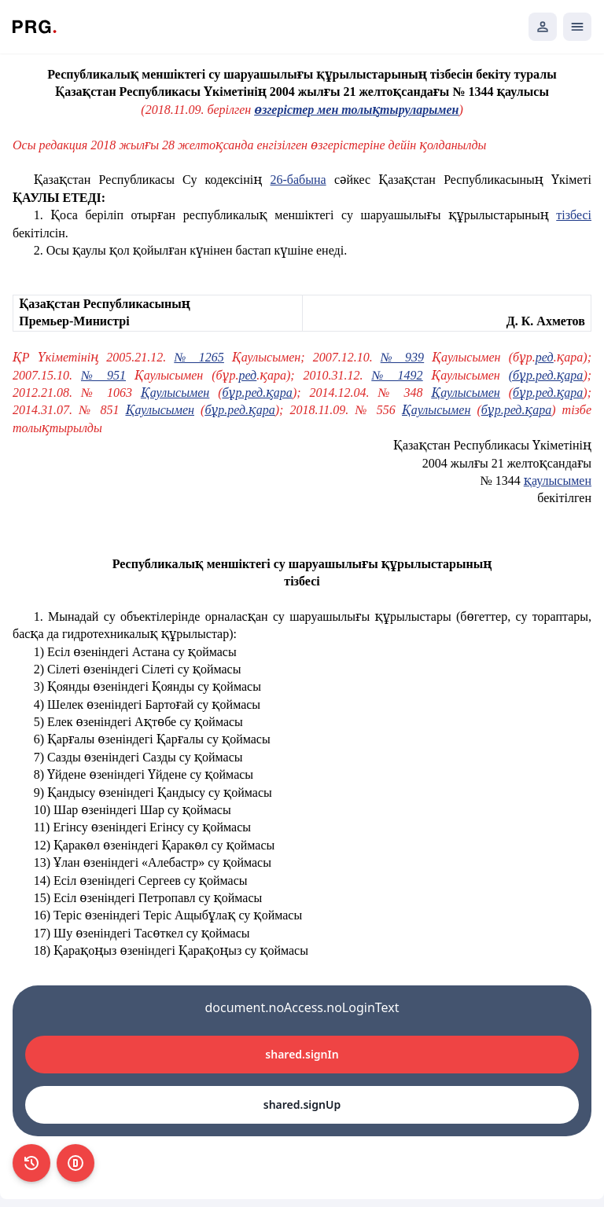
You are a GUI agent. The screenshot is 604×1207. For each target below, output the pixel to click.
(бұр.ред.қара (546, 375)
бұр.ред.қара (258, 392)
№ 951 (103, 375)
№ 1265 (198, 357)
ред (545, 357)
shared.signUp (302, 1104)
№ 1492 (396, 375)
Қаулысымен (175, 392)
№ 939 (402, 357)
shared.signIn (301, 1054)
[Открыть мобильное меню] (577, 27)
